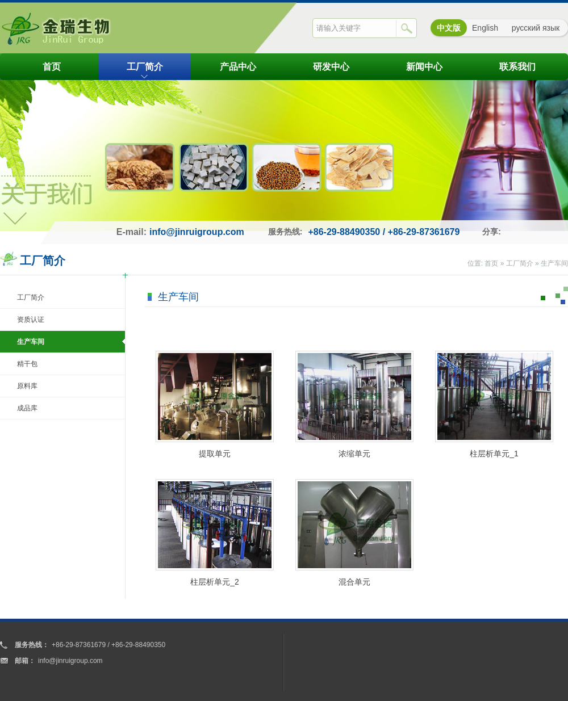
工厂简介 (145, 67)
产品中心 (238, 67)
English (485, 27)
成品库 (27, 408)
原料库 (27, 386)
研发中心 (331, 67)
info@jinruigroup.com (196, 232)
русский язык (535, 27)
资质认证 (30, 320)
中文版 (449, 27)
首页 (52, 67)
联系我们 (517, 67)
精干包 (27, 364)
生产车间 (554, 263)
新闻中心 (424, 67)
